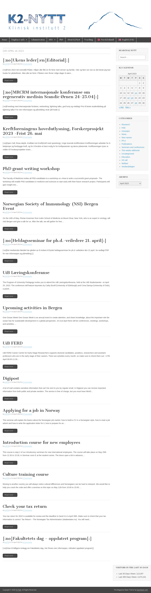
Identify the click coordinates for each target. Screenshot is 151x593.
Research (126, 124)
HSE (51, 40)
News (124, 134)
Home (4, 40)
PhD (61, 40)
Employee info (18, 40)
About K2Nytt (73, 40)
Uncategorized (128, 154)
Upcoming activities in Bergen (32, 307)
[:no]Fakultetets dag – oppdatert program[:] (47, 538)
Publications (127, 144)
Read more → (10, 80)
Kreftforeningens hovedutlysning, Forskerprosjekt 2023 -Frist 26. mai (53, 131)
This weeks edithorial (131, 150)
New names (127, 137)
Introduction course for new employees (41, 442)
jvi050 (7, 64)
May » (127, 107)
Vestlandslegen (128, 166)
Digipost (11, 378)
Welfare (125, 163)
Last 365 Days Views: (128, 577)
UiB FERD (13, 343)
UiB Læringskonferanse (26, 272)
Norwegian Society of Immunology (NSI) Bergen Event (50, 206)
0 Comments (27, 64)
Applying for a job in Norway (31, 410)
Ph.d (124, 141)
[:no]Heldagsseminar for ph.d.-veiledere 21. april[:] (54, 240)
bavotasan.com (142, 590)
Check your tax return (25, 506)
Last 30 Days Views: (127, 574)
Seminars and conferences (133, 147)
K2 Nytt (18, 590)
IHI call (124, 160)
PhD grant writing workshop (31, 168)
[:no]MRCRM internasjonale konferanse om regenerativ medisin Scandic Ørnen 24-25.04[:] (51, 94)
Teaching (88, 40)
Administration (38, 40)
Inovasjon (126, 131)
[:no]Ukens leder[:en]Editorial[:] (36, 60)
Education (126, 157)
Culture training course (26, 474)
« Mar (121, 107)
